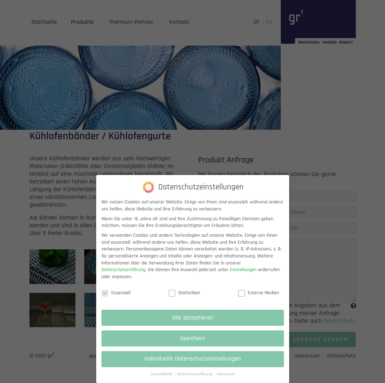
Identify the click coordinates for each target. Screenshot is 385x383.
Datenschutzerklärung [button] (195, 379)
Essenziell (116, 298)
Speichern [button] (192, 343)
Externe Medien (258, 298)
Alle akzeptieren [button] (192, 323)
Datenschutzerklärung (123, 275)
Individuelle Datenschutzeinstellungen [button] (192, 364)
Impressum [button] (226, 379)
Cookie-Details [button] (162, 379)
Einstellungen (243, 275)
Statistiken (184, 298)
